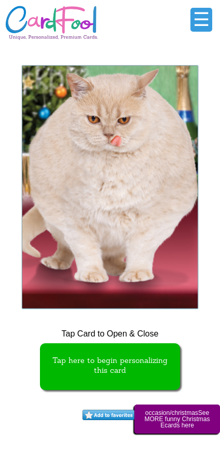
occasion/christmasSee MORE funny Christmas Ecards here (177, 419)
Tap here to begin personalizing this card (110, 366)
